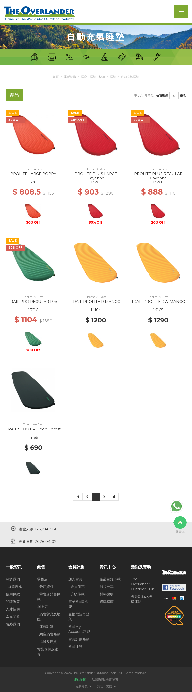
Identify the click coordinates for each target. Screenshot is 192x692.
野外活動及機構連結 (141, 599)
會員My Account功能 (79, 629)
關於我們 (13, 579)
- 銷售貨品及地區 (48, 616)
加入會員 (75, 579)
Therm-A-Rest (33, 169)
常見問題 (13, 616)
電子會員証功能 (79, 604)
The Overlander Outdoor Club (142, 584)
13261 (96, 182)
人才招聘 (13, 609)
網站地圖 (80, 679)
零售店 (42, 579)
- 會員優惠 (76, 586)
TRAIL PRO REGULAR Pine (33, 301)
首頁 (56, 77)
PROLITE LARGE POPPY (33, 173)
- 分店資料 (45, 586)
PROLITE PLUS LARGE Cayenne (96, 175)
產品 (183, 95)
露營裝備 (70, 77)
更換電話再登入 (79, 616)
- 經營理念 (14, 586)
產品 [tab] (14, 95)
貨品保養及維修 (47, 651)
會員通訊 (75, 646)
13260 (158, 182)
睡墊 (113, 77)
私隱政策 (13, 601)
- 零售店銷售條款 (48, 596)
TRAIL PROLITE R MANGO (96, 301)
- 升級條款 (76, 594)
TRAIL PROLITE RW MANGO (159, 301)
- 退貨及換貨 (47, 641)
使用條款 (13, 594)
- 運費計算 (45, 626)
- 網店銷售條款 (48, 634)
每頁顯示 (162, 95)
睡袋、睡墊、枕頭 (93, 77)
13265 (33, 182)
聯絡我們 (13, 624)
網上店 (42, 606)
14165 (159, 309)
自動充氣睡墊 (130, 77)
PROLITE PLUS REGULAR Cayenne (158, 175)
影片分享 (107, 586)
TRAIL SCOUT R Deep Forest (33, 429)
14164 (96, 309)
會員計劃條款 (79, 639)
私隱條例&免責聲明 (105, 679)
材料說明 (107, 594)
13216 (33, 309)
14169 (33, 437)
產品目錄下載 (110, 579)
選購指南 (107, 601)
